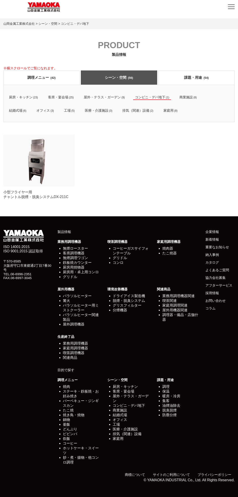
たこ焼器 (169, 253)
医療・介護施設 (125, 429)
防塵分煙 (169, 415)
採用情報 (212, 293)
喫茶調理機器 (117, 242)
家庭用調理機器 (169, 242)
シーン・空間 (119, 77)
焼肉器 (167, 248)
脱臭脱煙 (169, 410)
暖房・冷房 (171, 396)
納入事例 (212, 255)
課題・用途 (196, 77)
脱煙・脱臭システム (129, 301)
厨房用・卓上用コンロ (81, 272)
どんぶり (70, 429)
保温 (166, 391)
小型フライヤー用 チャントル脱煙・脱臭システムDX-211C (39, 167)
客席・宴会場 (123, 391)
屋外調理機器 (73, 324)
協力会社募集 (215, 278)
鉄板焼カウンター (77, 262)
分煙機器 (120, 310)
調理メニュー (41, 77)
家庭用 (118, 439)
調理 (166, 387)
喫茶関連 (169, 301)
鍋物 (66, 420)
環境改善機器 (117, 289)
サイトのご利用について (171, 475)
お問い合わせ (215, 301)
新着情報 (212, 239)
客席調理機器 (73, 253)
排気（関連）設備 (127, 434)
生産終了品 (65, 337)
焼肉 (66, 387)
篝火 (66, 301)
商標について (135, 475)
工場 (116, 424)
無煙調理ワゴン (75, 258)
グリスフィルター (127, 305)
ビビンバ (70, 434)
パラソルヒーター (77, 296)
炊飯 (66, 439)
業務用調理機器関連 (178, 296)
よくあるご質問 (217, 270)
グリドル (70, 277)
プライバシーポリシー (214, 475)
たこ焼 (68, 410)
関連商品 (163, 289)
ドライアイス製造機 (129, 296)
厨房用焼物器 (73, 267)
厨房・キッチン (125, 387)
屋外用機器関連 (174, 310)
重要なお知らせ (217, 247)
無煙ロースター (75, 248)
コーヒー (70, 443)
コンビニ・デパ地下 (129, 405)
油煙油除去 (171, 405)
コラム (210, 308)
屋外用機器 (65, 289)
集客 (166, 401)
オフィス (120, 420)
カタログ (212, 262)
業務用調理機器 (69, 242)
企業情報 (212, 232)
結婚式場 (120, 415)
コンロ (118, 262)
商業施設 (120, 410)
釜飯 (66, 424)
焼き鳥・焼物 (73, 415)
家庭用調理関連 (174, 305)
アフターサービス (218, 285)
